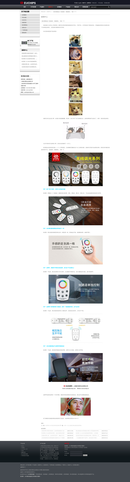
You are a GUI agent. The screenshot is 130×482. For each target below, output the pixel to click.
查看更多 (56, 458)
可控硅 (23, 447)
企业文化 (24, 20)
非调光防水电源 (25, 455)
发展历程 (24, 22)
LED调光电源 (51, 449)
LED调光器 (44, 450)
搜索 (108, 7)
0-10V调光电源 (45, 454)
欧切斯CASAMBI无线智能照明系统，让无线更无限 (34, 61)
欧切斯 (52, 193)
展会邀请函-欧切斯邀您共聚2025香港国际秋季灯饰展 (34, 56)
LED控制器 (58, 147)
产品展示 (42, 7)
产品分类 (22, 443)
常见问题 (100, 3)
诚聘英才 (89, 3)
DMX (22, 450)
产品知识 (68, 7)
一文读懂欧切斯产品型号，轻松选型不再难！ (87, 437)
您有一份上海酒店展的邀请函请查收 (73, 425)
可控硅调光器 (52, 450)
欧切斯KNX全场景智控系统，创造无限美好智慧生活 (34, 58)
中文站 (76, 3)
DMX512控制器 (43, 452)
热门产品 (30, 40)
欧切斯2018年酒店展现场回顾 (53, 425)
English (80, 3)
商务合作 (76, 7)
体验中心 (84, 3)
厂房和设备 (24, 30)
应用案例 (59, 7)
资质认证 (24, 27)
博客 (41, 470)
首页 (25, 7)
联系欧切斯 (107, 3)
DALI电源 (80, 474)
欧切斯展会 (24, 25)
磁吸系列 (23, 452)
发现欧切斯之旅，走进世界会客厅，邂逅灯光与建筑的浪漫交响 (37, 64)
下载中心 (64, 465)
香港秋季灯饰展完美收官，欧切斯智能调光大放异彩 (34, 53)
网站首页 (94, 3)
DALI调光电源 (73, 474)
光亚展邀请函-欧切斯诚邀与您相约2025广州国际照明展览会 (53, 438)
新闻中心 (50, 7)
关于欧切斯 (33, 7)
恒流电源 (45, 474)
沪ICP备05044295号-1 (29, 472)
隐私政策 (24, 32)
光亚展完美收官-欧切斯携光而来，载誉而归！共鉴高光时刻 (36, 67)
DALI (22, 445)
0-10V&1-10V (24, 449)
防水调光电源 (24, 454)
